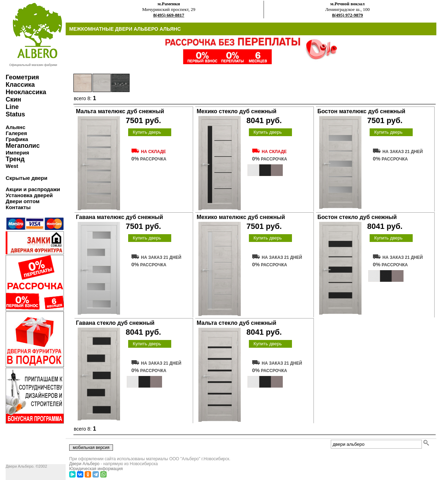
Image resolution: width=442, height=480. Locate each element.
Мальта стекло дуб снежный (236, 323)
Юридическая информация (96, 468)
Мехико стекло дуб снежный (236, 111)
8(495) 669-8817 (168, 15)
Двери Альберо (84, 463)
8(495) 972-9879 (347, 15)
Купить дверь (147, 132)
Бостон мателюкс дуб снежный (361, 111)
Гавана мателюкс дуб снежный (119, 217)
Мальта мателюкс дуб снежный (120, 111)
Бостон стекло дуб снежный (357, 217)
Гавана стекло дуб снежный (115, 323)
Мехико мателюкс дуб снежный (241, 217)
